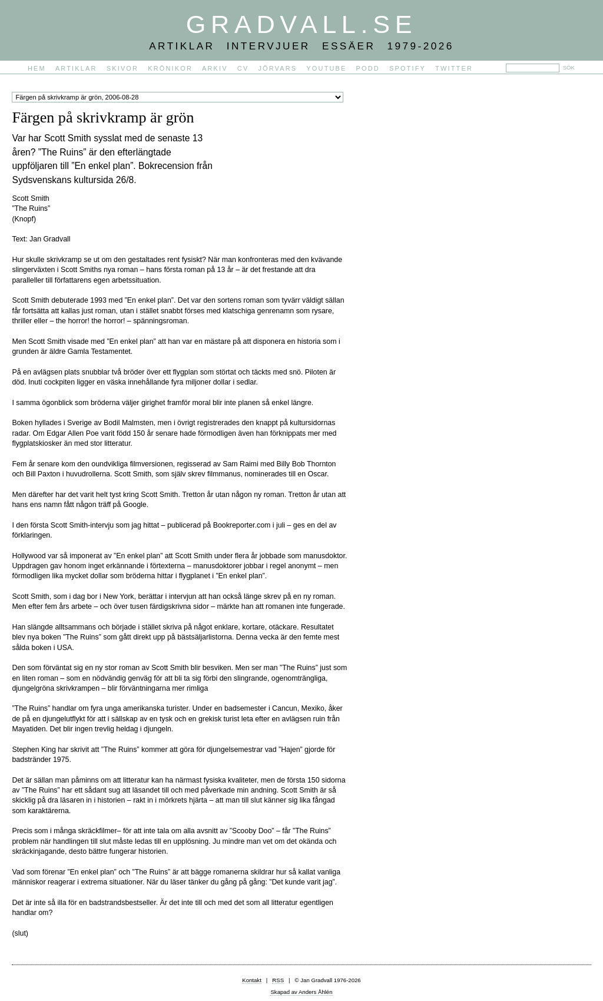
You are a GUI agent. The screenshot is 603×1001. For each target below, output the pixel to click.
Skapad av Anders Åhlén (301, 992)
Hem (37, 68)
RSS (278, 980)
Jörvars (277, 68)
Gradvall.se (301, 24)
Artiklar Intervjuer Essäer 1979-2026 (301, 46)
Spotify (407, 68)
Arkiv (215, 68)
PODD (368, 68)
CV (243, 68)
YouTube (326, 68)
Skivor (122, 68)
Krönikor (170, 68)
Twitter (454, 68)
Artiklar (76, 68)
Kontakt (251, 980)
